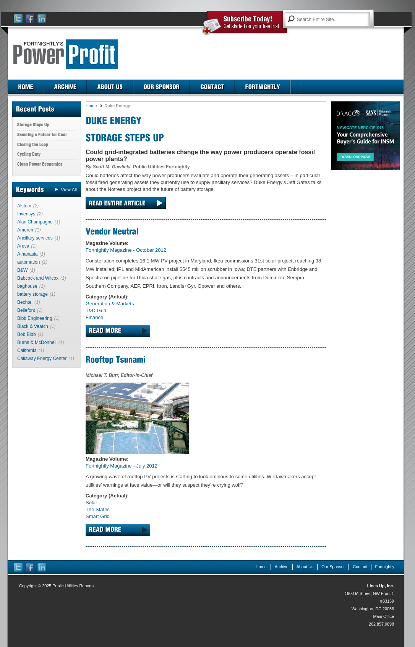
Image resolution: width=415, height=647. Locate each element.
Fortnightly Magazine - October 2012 (126, 250)
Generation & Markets (110, 303)
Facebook (30, 19)
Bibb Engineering (34, 318)
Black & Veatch (32, 326)
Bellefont (26, 310)
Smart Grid (98, 516)
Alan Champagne (35, 222)
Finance (94, 317)
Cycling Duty (29, 154)
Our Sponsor (333, 566)
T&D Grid (96, 310)
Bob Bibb (26, 334)
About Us (305, 566)
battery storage (32, 294)
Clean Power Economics (39, 164)
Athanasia (27, 254)
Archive (282, 566)
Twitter (18, 19)
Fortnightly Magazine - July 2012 (121, 466)
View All (69, 189)
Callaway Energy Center (41, 358)
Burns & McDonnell (37, 342)
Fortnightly (384, 566)
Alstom (24, 206)
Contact (360, 566)
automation (28, 262)
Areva (23, 246)
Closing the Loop (32, 144)
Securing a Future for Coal (41, 134)
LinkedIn (42, 19)
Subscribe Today (245, 24)
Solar (91, 502)
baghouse (27, 286)
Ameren (25, 230)
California (27, 350)
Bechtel (24, 302)
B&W (22, 270)
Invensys (26, 214)
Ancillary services (35, 238)
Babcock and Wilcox (37, 278)
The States (98, 509)
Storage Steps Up (33, 124)
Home (91, 105)
